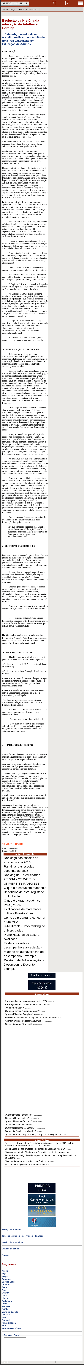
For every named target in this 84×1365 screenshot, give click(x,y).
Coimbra (6, 1284)
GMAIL (60, 1362)
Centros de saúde (10, 1249)
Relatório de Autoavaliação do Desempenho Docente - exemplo (24, 964)
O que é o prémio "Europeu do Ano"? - (25, 1011)
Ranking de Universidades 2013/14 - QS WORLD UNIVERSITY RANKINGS (22, 879)
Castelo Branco (9, 1282)
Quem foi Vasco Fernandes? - (23, 1115)
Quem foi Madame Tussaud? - (23, 1121)
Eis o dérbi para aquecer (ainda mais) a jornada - (29, 1161)
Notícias (5, 9)
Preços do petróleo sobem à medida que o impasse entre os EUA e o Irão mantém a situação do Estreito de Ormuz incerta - (39, 1144)
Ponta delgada (9, 1323)
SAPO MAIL (38, 1362)
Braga (5, 1276)
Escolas (5, 1255)
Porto (4, 1304)
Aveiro (5, 1271)
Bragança (6, 1279)
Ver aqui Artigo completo (12, 844)
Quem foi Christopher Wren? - (23, 1125)
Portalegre (7, 1301)
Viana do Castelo (10, 1312)
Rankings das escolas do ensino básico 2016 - (29, 1001)
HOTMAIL (50, 1362)
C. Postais (21, 9)
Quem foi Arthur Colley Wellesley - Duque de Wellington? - (36, 1134)
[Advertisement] (42, 1071)
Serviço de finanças (11, 1229)
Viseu (4, 1317)
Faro (4, 1290)
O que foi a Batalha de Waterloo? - (23, 1131)
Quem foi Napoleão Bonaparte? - (25, 1128)
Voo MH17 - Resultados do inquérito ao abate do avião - (33, 1017)
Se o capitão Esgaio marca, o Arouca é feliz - (27, 1164)
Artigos (13, 9)
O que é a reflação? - (18, 1008)
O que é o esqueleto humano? (25, 888)
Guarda (5, 1293)
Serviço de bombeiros (12, 1242)
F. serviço (30, 9)
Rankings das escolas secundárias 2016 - (27, 1004)
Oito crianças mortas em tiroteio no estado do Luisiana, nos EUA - (38, 1149)
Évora (4, 1287)
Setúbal (5, 1309)
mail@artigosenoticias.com (20, 1362)
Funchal (6, 1320)
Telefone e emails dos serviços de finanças (22, 1236)
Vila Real (6, 1314)
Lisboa (5, 1298)
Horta (4, 1325)
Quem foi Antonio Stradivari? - (23, 1024)
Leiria (4, 1295)
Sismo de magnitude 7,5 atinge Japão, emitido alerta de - (38, 1152)
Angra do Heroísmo (11, 1328)
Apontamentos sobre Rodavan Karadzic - (28, 1021)
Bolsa (37, 9)
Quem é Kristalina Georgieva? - (24, 1014)
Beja (4, 1273)
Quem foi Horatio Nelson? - (22, 1118)
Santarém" (7, 1306)
